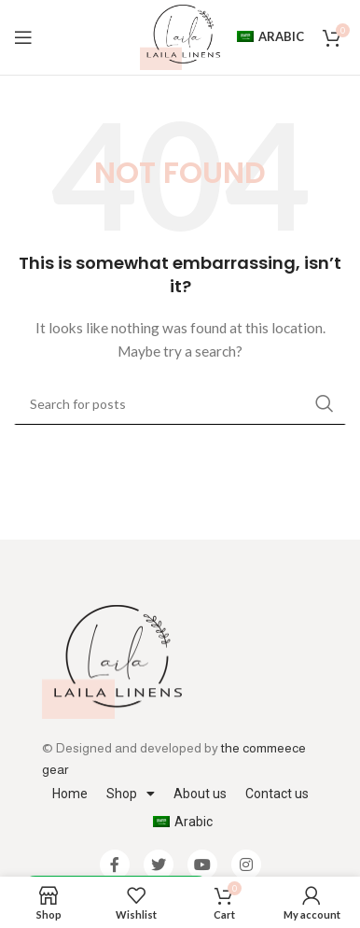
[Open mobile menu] (23, 37)
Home (70, 793)
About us (200, 793)
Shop (130, 794)
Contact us (277, 793)
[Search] (180, 403)
